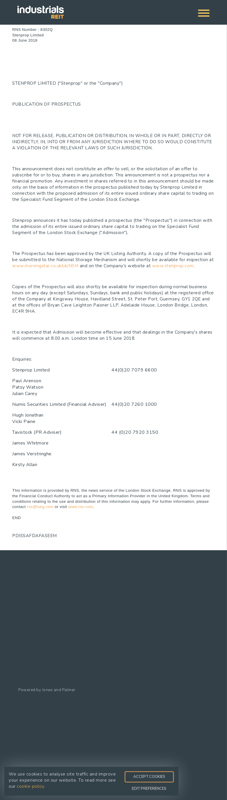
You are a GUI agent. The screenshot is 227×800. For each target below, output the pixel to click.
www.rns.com (80, 507)
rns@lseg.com (40, 507)
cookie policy (30, 786)
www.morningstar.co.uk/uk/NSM (45, 266)
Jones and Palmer (58, 690)
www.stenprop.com (173, 266)
